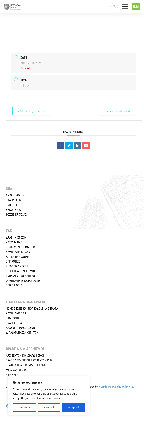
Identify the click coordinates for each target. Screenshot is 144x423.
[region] (49, 396)
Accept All (73, 407)
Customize (24, 407)
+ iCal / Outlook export (117, 111)
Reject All (49, 407)
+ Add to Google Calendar (32, 111)
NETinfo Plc (105, 386)
